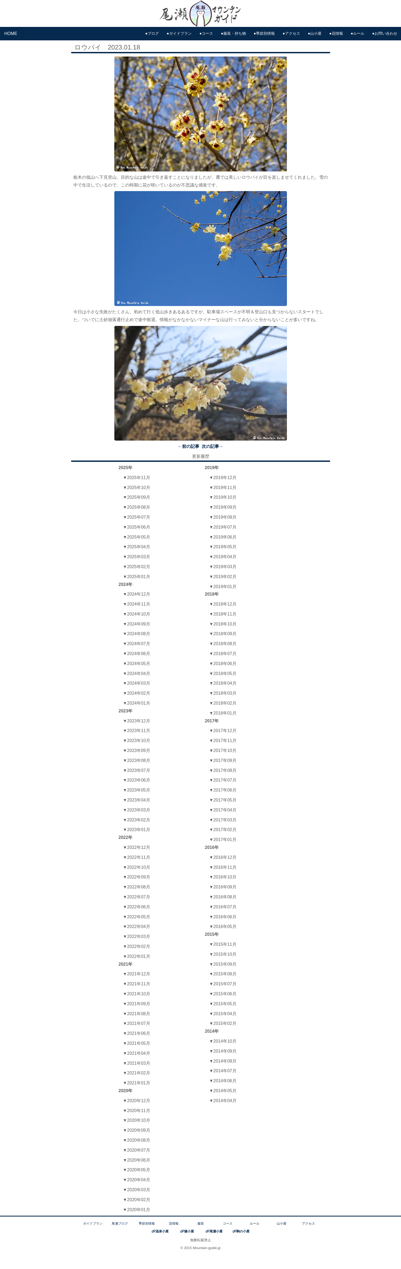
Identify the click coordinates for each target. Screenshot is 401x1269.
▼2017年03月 (223, 820)
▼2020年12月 (136, 1100)
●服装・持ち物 (233, 33)
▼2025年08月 (136, 507)
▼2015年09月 (223, 964)
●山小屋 (314, 33)
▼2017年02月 (223, 829)
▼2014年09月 (223, 1051)
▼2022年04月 (136, 926)
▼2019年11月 (223, 487)
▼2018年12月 (223, 604)
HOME (10, 33)
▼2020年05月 (136, 1170)
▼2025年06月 (136, 527)
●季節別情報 (264, 33)
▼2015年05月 (223, 1003)
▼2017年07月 (223, 780)
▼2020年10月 (136, 1120)
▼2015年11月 (223, 944)
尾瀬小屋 (216, 1231)
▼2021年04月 (136, 1053)
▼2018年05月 (223, 673)
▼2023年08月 (136, 760)
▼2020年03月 (136, 1189)
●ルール (357, 33)
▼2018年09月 (223, 633)
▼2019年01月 (223, 586)
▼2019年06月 (223, 537)
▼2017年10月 (223, 750)
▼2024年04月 (136, 673)
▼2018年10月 (223, 624)
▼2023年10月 (136, 740)
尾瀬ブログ (120, 1223)
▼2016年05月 (223, 926)
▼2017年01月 (223, 839)
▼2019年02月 (223, 576)
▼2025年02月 (136, 566)
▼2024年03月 (136, 683)
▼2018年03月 (223, 693)
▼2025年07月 (136, 517)
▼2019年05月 (223, 546)
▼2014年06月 (223, 1080)
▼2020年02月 (136, 1199)
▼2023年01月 (136, 829)
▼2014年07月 (223, 1070)
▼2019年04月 (223, 556)
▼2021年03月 (136, 1063)
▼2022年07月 (136, 897)
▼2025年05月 (136, 537)
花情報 (174, 1223)
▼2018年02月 (223, 703)
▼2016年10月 (223, 877)
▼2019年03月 (223, 566)
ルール (254, 1223)
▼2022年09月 (136, 877)
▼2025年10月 (136, 487)
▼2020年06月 (136, 1160)
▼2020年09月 (136, 1130)
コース (227, 1223)
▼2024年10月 (136, 614)
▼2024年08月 (136, 633)
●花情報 (336, 33)
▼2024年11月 (136, 604)
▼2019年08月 (223, 517)
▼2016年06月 (223, 917)
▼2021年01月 (136, 1083)
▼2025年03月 (136, 556)
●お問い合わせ (384, 33)
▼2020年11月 (136, 1110)
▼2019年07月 (223, 527)
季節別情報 (147, 1223)
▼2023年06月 (136, 780)
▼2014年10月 (223, 1041)
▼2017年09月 (223, 760)
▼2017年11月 (223, 740)
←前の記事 (188, 446)
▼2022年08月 (136, 887)
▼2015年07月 (223, 984)
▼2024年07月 (136, 643)
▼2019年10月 (223, 497)
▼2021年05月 (136, 1043)
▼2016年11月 (223, 867)
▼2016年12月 (223, 857)
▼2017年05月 (223, 800)
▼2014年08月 (223, 1061)
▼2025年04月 (136, 546)
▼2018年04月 (223, 683)
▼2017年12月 (223, 730)
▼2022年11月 (136, 857)
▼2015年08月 (223, 974)
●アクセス (291, 33)
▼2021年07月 (136, 1023)
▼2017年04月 (223, 810)
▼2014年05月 (223, 1090)
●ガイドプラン (179, 33)
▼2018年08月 (223, 643)
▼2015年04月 (223, 1013)
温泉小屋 (162, 1231)
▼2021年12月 (136, 974)
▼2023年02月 (136, 820)
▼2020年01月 (136, 1209)
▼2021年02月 (136, 1073)
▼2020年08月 (136, 1140)
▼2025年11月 (136, 477)
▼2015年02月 (223, 1023)
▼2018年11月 (223, 614)
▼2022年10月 (136, 867)
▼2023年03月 (136, 810)
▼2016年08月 (223, 897)
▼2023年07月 (136, 770)
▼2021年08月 (136, 1013)
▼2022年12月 (136, 847)
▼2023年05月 (136, 790)
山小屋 (281, 1223)
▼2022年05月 (136, 917)
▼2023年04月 (136, 800)
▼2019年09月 (223, 507)
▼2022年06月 (136, 907)
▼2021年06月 (136, 1033)
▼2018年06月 (223, 663)
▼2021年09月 (136, 1003)
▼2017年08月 (223, 770)
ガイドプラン (92, 1223)
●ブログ (152, 33)
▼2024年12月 (136, 594)
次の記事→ (212, 446)
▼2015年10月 (223, 954)
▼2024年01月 (136, 703)
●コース (206, 33)
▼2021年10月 (136, 994)
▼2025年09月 (136, 497)
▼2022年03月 (136, 936)
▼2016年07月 (223, 907)
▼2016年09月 (223, 887)
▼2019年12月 (223, 477)
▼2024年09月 (136, 624)
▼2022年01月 (136, 956)
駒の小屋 (243, 1231)
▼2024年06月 (136, 653)
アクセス (308, 1223)
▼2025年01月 (136, 576)
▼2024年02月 (136, 693)
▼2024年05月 (136, 663)
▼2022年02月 (136, 946)
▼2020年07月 (136, 1150)
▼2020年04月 (136, 1179)
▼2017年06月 (223, 790)
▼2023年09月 (136, 750)
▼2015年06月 (223, 994)
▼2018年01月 (223, 713)
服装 (200, 1223)
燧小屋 (189, 1231)
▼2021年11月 (136, 984)
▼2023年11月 (136, 730)
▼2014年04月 (223, 1100)
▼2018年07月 (223, 653)
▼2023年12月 (136, 721)
